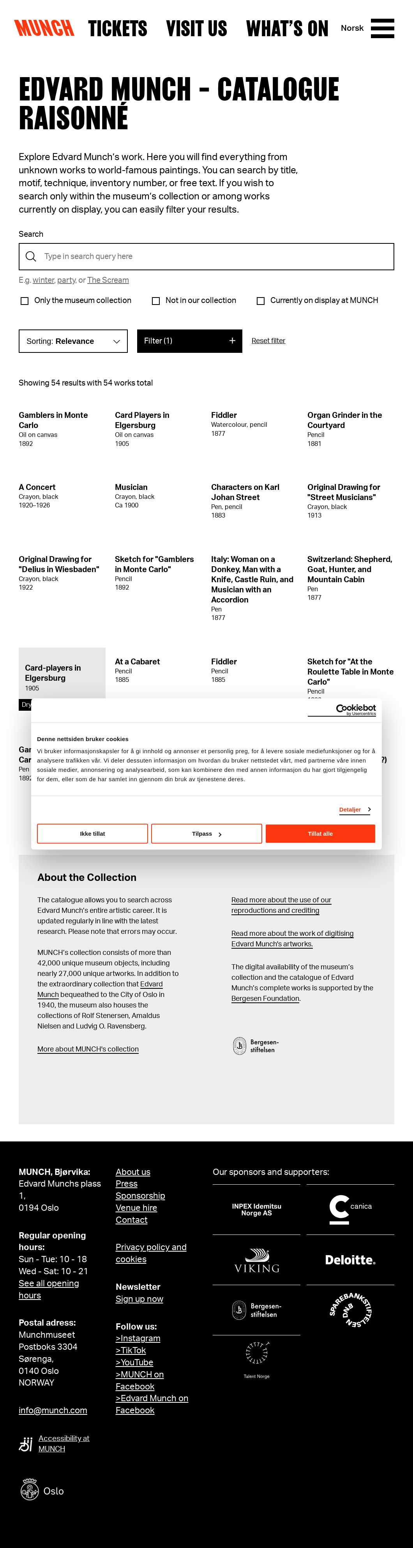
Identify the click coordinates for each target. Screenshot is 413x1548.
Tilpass (206, 833)
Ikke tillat (92, 833)
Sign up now (139, 1299)
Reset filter (269, 341)
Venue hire (136, 1208)
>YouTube (135, 1362)
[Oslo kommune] (77, 1490)
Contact (132, 1220)
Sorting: (60, 341)
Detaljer (350, 809)
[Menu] (382, 28)
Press (127, 1184)
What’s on (287, 28)
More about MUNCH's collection (88, 1049)
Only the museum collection (82, 301)
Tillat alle (320, 833)
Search (31, 234)
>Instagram (138, 1338)
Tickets (117, 28)
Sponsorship (140, 1196)
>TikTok (131, 1350)
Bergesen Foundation (265, 998)
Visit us (196, 28)
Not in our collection (201, 301)
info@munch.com (53, 1410)
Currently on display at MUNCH (324, 301)
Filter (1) (158, 341)
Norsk (352, 28)
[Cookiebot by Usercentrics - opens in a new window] (342, 710)
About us (133, 1172)
